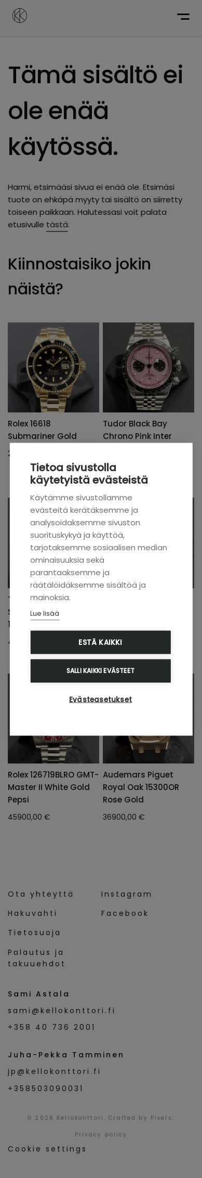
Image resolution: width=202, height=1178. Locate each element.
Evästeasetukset (100, 699)
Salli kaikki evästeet (100, 670)
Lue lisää (44, 613)
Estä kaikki (100, 642)
